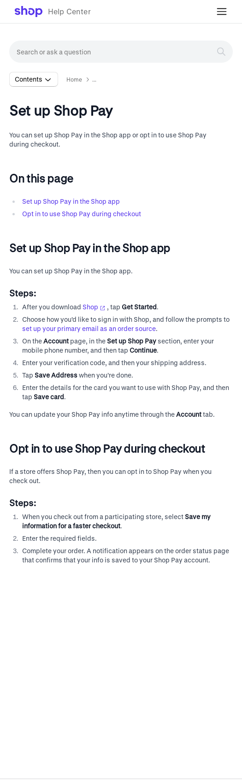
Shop (94, 307)
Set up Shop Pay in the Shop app (71, 201)
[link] (53, 12)
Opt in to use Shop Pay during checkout (81, 214)
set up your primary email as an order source (89, 328)
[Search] (221, 51)
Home (74, 79)
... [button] (94, 79)
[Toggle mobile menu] (221, 11)
